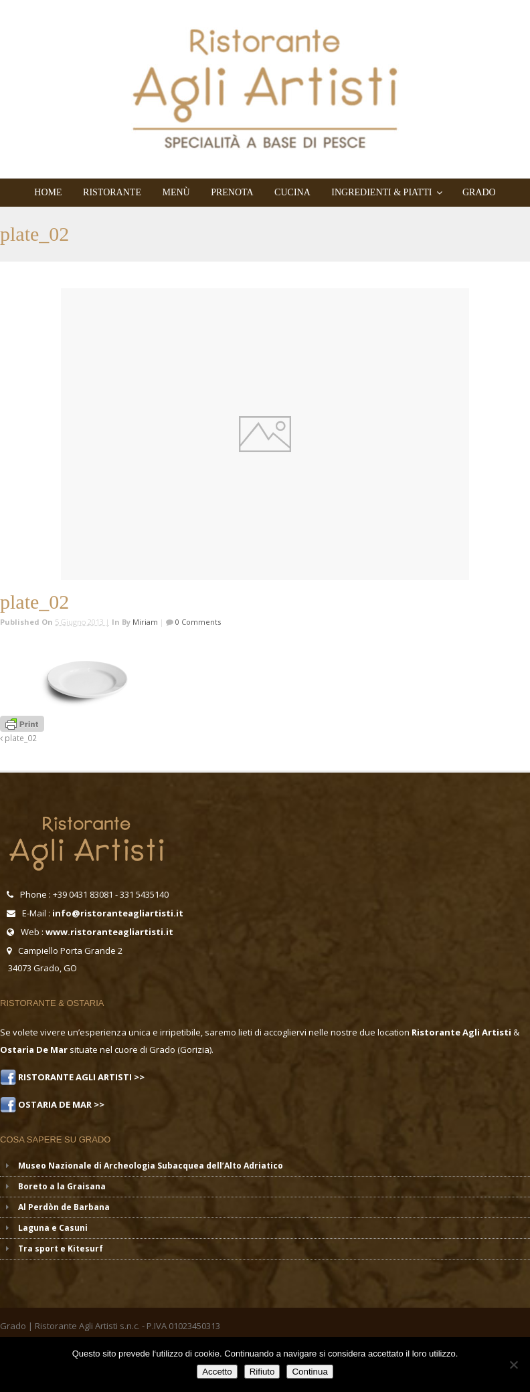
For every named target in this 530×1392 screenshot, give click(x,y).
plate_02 (18, 737)
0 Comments (197, 622)
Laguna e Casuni (53, 1227)
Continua (309, 1372)
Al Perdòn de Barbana (64, 1207)
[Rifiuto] (513, 1364)
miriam (145, 622)
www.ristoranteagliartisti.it (109, 932)
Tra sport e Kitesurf (60, 1248)
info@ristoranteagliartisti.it (117, 913)
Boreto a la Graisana (62, 1186)
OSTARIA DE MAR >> (60, 1104)
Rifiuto (262, 1372)
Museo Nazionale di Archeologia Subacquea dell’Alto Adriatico (150, 1165)
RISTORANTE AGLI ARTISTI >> (80, 1077)
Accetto (217, 1372)
